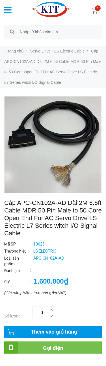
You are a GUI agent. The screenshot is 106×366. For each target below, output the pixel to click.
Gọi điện (53, 348)
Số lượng (12, 316)
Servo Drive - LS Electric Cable (57, 51)
